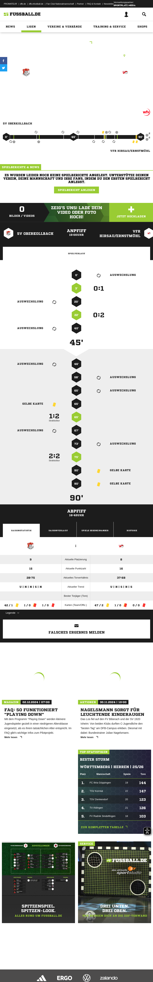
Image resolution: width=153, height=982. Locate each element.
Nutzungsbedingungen (50, 969)
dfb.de (23, 4)
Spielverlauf (76, 253)
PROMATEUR (10, 4)
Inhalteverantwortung (91, 969)
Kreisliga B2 (76, 43)
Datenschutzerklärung (27, 969)
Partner (80, 4)
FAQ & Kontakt (94, 4)
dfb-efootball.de (36, 4)
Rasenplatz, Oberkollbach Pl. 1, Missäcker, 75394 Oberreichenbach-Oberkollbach (76, 55)
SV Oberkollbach (26, 86)
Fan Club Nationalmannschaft (60, 4)
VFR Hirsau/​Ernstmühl (125, 88)
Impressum (8, 969)
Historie (132, 530)
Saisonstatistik (21, 530)
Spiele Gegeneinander (94, 530)
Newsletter (109, 4)
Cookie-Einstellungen (114, 969)
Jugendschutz (71, 969)
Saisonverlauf (58, 530)
